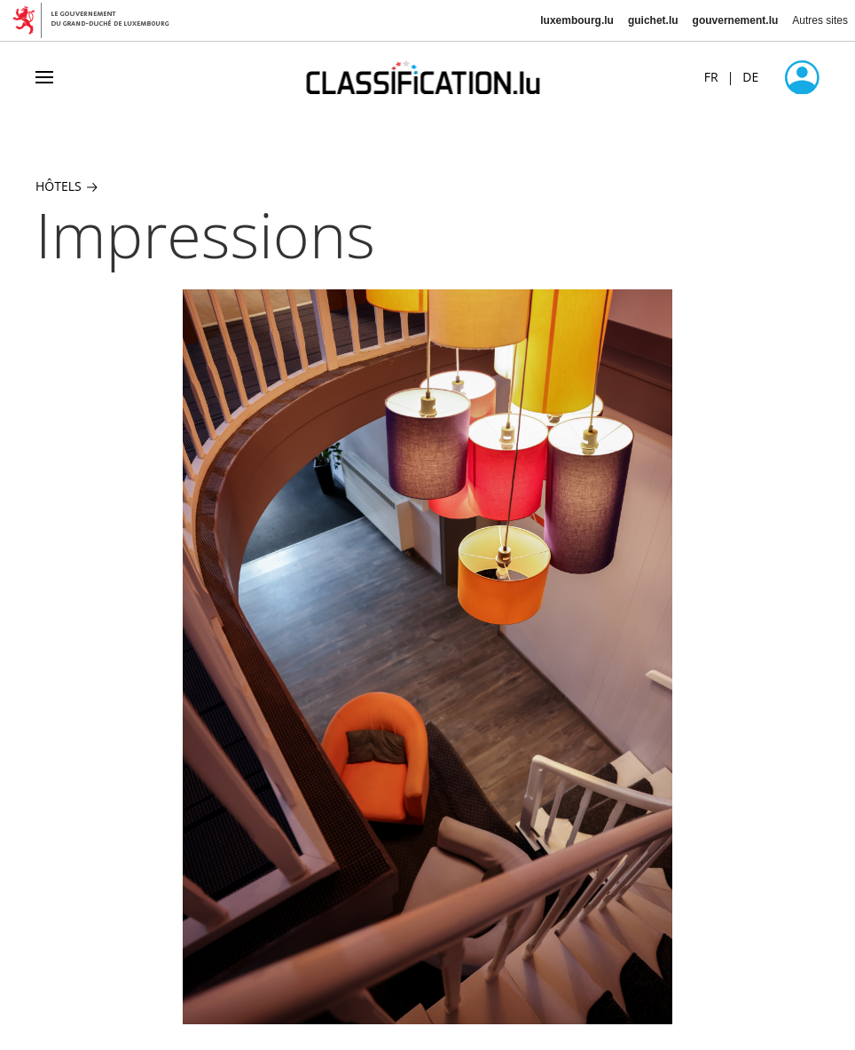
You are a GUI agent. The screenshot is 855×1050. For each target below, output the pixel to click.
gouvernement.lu (736, 20)
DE (750, 76)
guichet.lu (653, 20)
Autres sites (820, 20)
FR (711, 76)
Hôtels (66, 186)
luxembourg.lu (577, 20)
